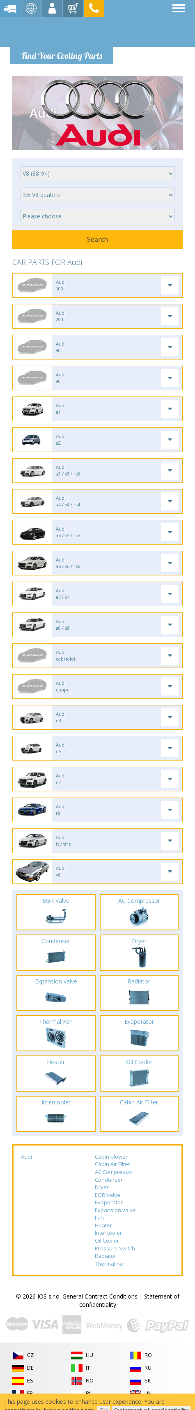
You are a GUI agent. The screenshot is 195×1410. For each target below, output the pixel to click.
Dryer (102, 1187)
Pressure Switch (115, 1248)
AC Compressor (114, 1172)
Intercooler (108, 1232)
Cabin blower (111, 1156)
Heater (103, 1225)
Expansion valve (115, 1210)
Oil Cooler (107, 1240)
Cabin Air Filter (112, 1164)
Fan (99, 1217)
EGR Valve (107, 1195)
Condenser (109, 1179)
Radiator (105, 1255)
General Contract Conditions (100, 1296)
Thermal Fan (110, 1263)
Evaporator (109, 1202)
